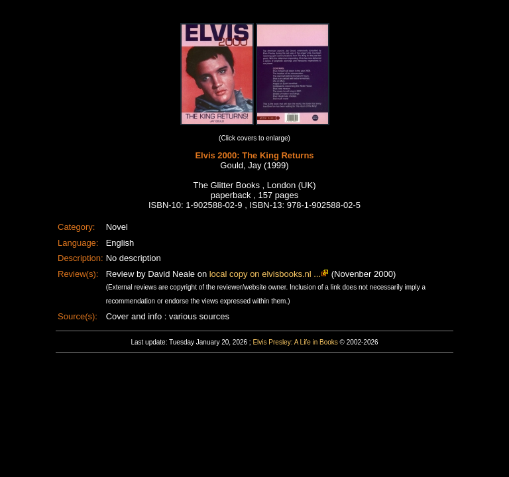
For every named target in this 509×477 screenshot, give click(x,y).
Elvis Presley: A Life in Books (295, 342)
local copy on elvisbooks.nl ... (265, 274)
